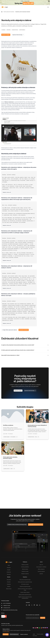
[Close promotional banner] (49, 1)
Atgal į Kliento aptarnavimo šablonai (9, 329)
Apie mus (41, 564)
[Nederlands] (33, 627)
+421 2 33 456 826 (7, 603)
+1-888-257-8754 (6, 605)
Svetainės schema (33, 635)
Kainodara (9, 567)
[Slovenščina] (47, 627)
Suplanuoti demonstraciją (18, 34)
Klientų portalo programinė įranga (25, 594)
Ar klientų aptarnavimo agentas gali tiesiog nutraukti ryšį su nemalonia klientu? (25, 350)
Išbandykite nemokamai (23, 329)
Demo (9, 565)
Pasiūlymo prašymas (25, 573)
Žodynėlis (8, 581)
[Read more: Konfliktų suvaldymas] (12, 424)
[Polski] (37, 627)
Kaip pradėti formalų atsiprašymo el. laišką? (25, 355)
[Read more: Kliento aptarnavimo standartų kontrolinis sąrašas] (12, 456)
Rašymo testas (8, 588)
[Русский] (43, 627)
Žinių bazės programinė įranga (25, 579)
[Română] (41, 627)
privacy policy (6, 631)
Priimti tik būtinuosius (14, 634)
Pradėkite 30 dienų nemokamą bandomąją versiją (17, 524)
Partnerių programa (41, 571)
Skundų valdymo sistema (25, 592)
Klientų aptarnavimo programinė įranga (25, 581)
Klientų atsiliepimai (41, 569)
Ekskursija (9, 574)
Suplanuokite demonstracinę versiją (35, 524)
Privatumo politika (40, 634)
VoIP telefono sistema (25, 584)
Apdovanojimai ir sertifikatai (41, 566)
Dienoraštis (9, 579)
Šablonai (8, 586)
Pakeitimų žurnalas (25, 571)
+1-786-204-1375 (6, 607)
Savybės (8, 569)
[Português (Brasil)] (39, 627)
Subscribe (43, 617)
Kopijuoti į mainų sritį (7, 192)
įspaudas (41, 573)
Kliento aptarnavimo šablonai (9, 11)
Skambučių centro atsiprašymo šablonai (22, 11)
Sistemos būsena (25, 569)
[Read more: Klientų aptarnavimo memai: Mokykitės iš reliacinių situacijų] (37, 424)
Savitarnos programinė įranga (25, 586)
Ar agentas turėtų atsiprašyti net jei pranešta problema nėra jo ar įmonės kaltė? (25, 345)
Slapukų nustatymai (24, 634)
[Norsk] (35, 627)
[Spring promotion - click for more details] (25, 2)
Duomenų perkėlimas (25, 566)
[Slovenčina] (45, 627)
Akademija (9, 584)
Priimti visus (5, 634)
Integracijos (9, 572)
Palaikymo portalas (25, 564)
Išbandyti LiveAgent (6, 34)
